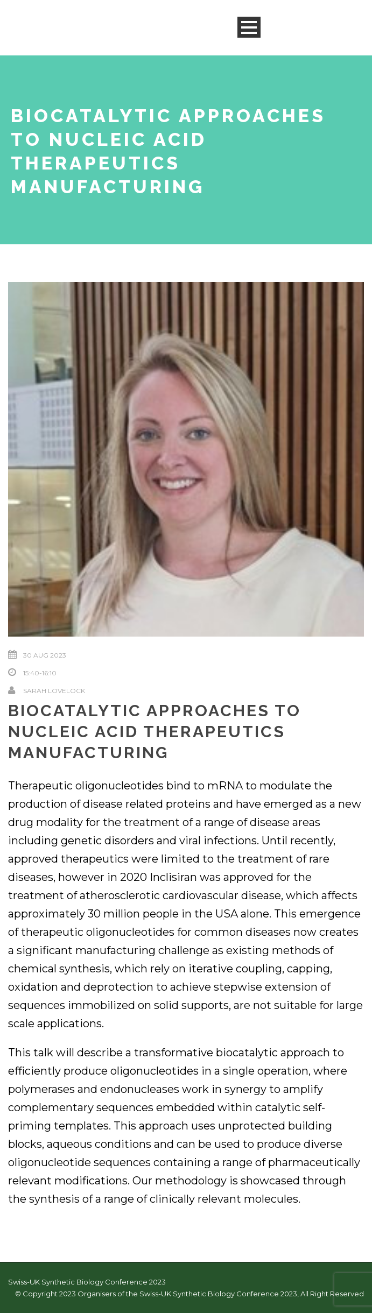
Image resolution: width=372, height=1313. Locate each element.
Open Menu (249, 27)
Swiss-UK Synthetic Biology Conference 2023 (87, 1281)
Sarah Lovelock (54, 691)
